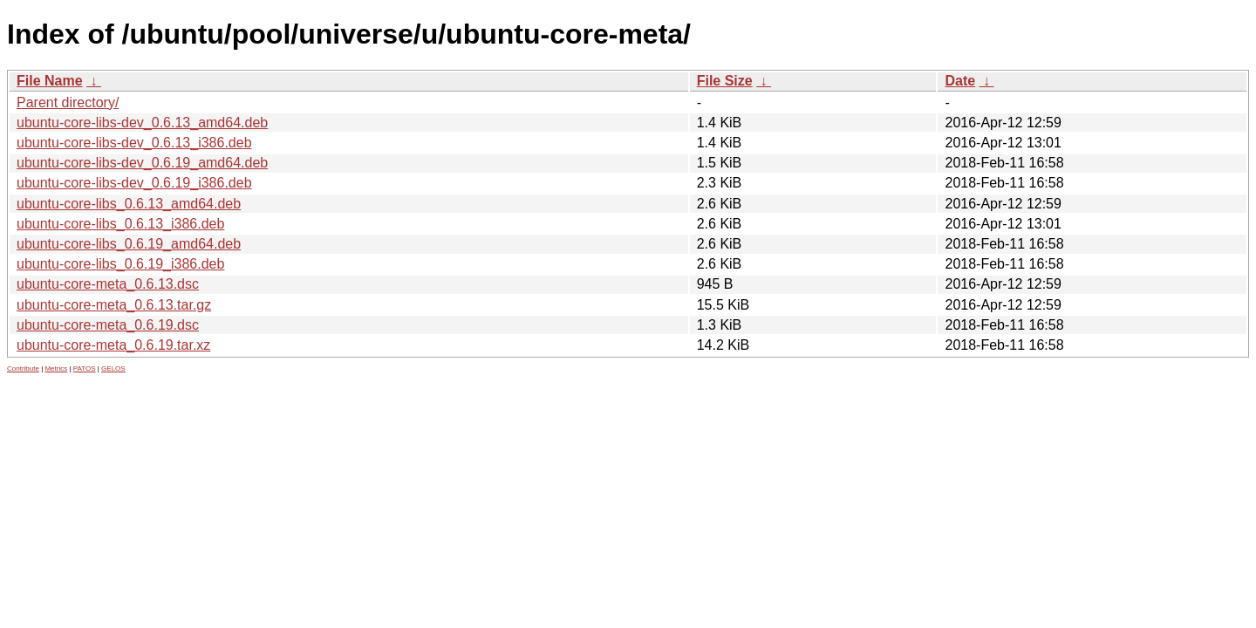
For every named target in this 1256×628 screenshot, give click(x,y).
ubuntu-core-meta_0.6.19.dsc (108, 324)
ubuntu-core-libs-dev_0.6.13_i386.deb (134, 142)
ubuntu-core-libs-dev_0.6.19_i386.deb (134, 182)
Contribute (23, 368)
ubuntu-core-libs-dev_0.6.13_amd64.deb (142, 122)
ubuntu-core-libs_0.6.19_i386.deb (120, 263)
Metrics (55, 368)
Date (960, 80)
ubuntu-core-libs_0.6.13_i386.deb (120, 223)
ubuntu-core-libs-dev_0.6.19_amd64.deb (142, 162)
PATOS (84, 368)
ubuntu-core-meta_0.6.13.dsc (108, 283)
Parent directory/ (68, 102)
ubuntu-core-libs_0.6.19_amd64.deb (129, 243)
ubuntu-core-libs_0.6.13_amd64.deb (129, 203)
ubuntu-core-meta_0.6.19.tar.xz (113, 345)
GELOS (113, 368)
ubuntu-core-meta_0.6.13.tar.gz (114, 304)
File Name (50, 80)
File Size (725, 80)
